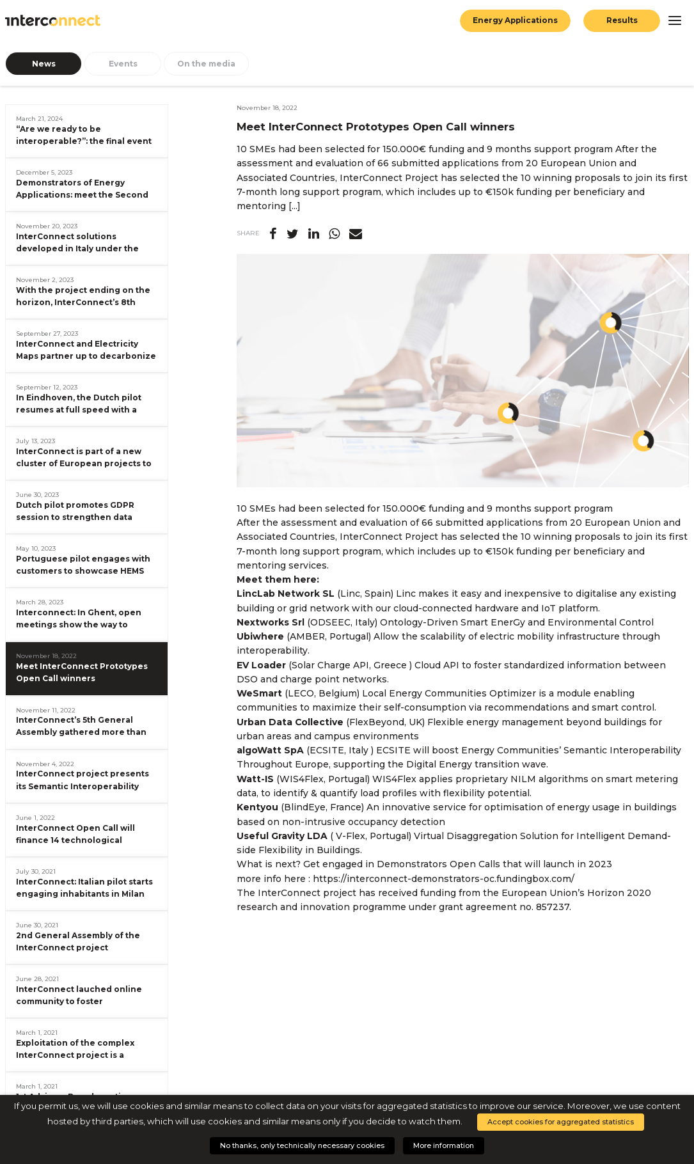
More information (443, 1145)
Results (622, 21)
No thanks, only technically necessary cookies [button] (302, 1145)
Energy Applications (514, 21)
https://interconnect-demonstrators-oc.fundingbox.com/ (443, 879)
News (44, 63)
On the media (206, 63)
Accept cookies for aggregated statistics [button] (560, 1121)
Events (123, 63)
